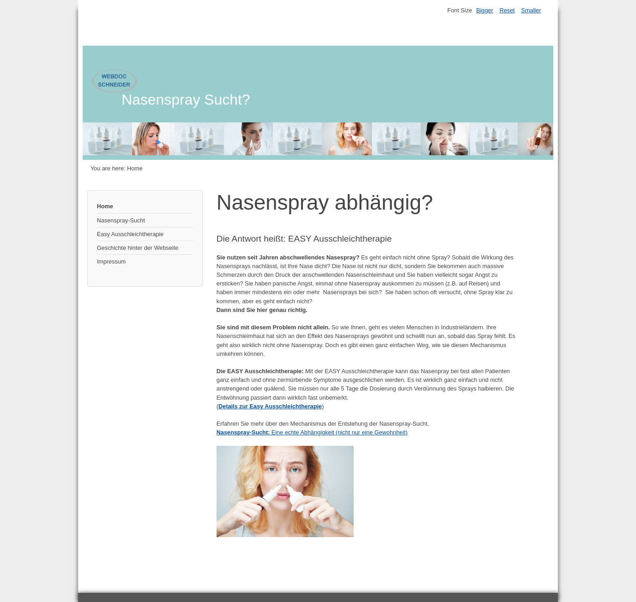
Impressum (111, 261)
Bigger (484, 10)
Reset (506, 10)
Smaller (531, 10)
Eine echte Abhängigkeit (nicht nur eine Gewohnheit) (312, 432)
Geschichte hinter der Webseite (137, 247)
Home (105, 206)
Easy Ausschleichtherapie (130, 234)
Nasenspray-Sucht (121, 220)
